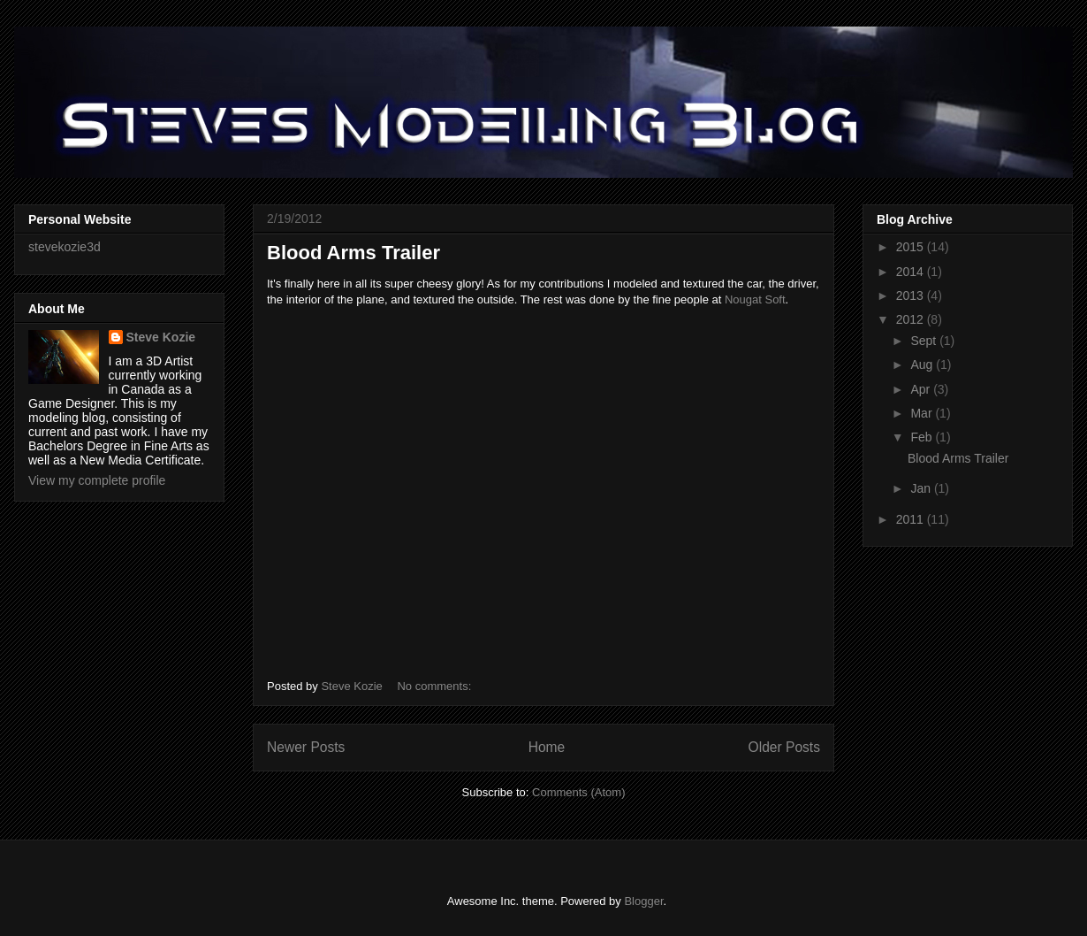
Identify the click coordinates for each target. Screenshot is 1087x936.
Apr (921, 389)
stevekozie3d (64, 247)
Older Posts (784, 747)
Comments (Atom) (578, 792)
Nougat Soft (755, 299)
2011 (911, 519)
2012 (911, 319)
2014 (911, 272)
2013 (911, 295)
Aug (923, 364)
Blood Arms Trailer (353, 253)
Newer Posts (306, 747)
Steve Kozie (161, 337)
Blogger (643, 901)
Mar (922, 413)
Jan (921, 488)
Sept (924, 341)
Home (547, 747)
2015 (911, 247)
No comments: (435, 686)
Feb (922, 437)
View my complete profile (96, 480)
